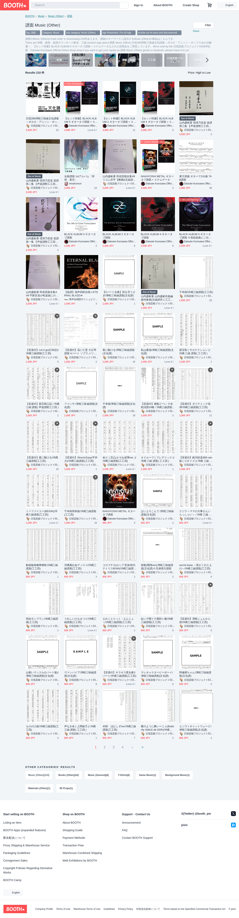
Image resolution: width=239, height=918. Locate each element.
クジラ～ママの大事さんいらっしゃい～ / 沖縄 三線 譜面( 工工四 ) (195, 513)
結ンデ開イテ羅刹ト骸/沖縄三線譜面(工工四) (157, 620)
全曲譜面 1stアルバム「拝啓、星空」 (79, 178)
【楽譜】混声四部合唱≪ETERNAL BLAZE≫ (81, 294)
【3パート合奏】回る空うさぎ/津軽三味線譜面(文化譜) (119, 294)
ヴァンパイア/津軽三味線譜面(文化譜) (80, 674)
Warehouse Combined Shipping (82, 853)
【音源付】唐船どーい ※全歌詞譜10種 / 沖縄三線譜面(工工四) (157, 405)
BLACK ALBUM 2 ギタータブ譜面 (118, 236)
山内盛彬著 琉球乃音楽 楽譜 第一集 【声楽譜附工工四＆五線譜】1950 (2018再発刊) (42, 240)
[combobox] (75, 5)
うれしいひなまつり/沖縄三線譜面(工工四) (80, 620)
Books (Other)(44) (69, 775)
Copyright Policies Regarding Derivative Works (28, 870)
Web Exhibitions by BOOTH (79, 860)
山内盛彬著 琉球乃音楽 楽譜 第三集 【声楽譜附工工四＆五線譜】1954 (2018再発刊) (195, 124)
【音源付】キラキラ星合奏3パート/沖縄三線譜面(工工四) (119, 674)
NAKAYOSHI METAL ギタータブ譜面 (119, 513)
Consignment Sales (15, 860)
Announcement (131, 822)
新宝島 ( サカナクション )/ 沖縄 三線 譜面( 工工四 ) (194, 351)
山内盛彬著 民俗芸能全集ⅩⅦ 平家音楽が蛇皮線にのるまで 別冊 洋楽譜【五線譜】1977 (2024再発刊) (42, 294)
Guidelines (109, 909)
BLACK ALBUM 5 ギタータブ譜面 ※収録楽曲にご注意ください (195, 236)
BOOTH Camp (12, 880)
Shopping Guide (72, 830)
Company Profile (44, 909)
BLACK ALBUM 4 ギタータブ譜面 (157, 236)
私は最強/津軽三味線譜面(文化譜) (157, 351)
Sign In (138, 5)
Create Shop (191, 5)
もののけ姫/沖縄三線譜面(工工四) (42, 728)
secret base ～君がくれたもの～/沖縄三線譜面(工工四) (195, 567)
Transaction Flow (73, 845)
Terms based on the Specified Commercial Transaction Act (194, 909)
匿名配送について (14, 837)
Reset (196, 31)
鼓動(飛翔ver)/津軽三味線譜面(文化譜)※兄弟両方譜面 (157, 567)
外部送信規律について (148, 909)
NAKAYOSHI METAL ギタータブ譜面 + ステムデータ (157, 178)
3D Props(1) (66, 788)
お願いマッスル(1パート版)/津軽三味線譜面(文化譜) (42, 674)
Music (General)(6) (98, 775)
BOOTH (30, 16)
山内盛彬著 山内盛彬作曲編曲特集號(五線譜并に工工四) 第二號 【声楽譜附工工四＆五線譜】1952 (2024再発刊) (157, 298)
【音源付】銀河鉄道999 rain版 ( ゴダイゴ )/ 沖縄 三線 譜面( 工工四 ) (195, 459)
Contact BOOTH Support (137, 837)
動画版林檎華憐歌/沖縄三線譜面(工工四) (42, 567)
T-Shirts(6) (124, 775)
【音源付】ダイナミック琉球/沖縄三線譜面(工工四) (195, 405)
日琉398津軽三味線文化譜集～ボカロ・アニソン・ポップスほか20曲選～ (42, 120)
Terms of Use (63, 909)
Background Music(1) (177, 775)
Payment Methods (73, 837)
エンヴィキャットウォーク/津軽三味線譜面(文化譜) (195, 728)
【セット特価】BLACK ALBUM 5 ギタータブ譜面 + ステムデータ (81, 120)
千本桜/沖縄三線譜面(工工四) (196, 292)
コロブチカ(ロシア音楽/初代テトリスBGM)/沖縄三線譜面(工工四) (119, 567)
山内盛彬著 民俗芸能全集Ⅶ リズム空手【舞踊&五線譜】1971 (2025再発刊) (119, 178)
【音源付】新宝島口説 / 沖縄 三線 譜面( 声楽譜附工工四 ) (43, 405)
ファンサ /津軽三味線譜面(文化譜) (81, 405)
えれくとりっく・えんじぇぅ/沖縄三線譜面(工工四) (118, 620)
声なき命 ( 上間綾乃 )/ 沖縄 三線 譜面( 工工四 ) (80, 728)
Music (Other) (56, 16)
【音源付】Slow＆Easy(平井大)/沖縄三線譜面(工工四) (81, 459)
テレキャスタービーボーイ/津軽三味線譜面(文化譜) (157, 674)
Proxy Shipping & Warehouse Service (26, 845)
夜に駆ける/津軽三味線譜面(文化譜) (119, 351)
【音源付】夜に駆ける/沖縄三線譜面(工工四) (42, 459)
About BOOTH (162, 5)
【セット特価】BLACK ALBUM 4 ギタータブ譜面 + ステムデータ (158, 120)
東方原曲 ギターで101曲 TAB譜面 (195, 178)
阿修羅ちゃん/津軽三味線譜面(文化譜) (195, 674)
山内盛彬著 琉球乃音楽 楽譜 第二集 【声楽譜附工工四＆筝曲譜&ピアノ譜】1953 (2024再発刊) (42, 182)
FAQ (125, 830)
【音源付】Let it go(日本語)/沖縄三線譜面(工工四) (42, 351)
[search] (115, 5)
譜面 (69, 16)
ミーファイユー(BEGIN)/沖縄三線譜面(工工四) (42, 513)
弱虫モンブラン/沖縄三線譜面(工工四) (42, 620)
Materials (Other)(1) (39, 788)
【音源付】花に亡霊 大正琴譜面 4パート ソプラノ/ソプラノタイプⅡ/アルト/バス (80, 351)
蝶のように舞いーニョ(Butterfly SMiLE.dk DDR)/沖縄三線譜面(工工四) (157, 728)
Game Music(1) (147, 775)
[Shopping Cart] (209, 5)
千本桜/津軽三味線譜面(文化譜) (119, 405)
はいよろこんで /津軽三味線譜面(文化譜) (157, 513)
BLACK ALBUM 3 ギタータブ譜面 (80, 236)
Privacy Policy (125, 909)
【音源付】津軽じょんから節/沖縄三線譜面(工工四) (195, 620)
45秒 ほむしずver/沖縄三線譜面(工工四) (119, 728)
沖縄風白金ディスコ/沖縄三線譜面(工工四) (80, 567)
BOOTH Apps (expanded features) (24, 830)
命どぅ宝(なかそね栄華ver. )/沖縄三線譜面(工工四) (119, 459)
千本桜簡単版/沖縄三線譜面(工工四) (80, 513)
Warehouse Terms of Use (86, 909)
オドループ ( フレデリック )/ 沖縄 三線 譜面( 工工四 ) (157, 459)
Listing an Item (12, 822)
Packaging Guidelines (16, 853)
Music (41, 16)
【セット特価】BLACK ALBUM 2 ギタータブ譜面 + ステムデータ (119, 120)
